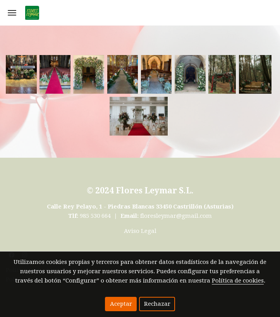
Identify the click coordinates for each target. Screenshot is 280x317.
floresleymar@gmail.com (176, 215)
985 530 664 (96, 215)
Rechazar (157, 303)
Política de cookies (238, 280)
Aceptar (121, 303)
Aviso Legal (140, 230)
